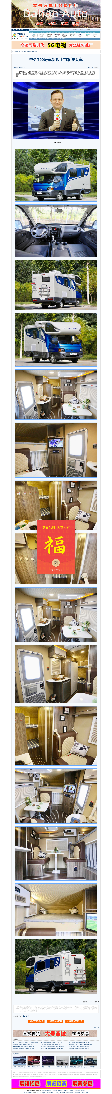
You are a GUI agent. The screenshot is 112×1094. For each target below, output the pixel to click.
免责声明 (54, 1090)
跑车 (80, 36)
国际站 (43, 1092)
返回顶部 (96, 1027)
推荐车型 (16, 1039)
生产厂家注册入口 (36, 1021)
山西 (47, 32)
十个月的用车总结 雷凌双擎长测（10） (52, 1044)
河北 (44, 32)
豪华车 (57, 36)
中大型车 (49, 36)
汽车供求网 (22, 51)
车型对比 (64, 39)
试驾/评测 (41, 39)
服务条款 (60, 1090)
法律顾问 (83, 1090)
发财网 (56, 1092)
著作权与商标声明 (46, 1090)
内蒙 (50, 32)
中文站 (39, 1092)
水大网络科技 (27, 1092)
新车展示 (96, 67)
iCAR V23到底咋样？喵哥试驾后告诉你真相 (25, 1042)
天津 (40, 32)
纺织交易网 (62, 1092)
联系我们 (72, 1090)
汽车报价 (53, 39)
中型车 (41, 36)
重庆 (94, 32)
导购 (45, 39)
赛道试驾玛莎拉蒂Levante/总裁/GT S (23, 1048)
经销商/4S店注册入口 (74, 1021)
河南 (84, 32)
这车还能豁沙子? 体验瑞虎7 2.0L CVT (52, 1042)
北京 (37, 32)
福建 (75, 32)
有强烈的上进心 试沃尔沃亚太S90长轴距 (80, 1044)
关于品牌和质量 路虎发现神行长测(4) (79, 1042)
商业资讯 (29, 51)
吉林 (56, 32)
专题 (48, 39)
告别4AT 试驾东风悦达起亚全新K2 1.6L (52, 1048)
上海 (63, 32)
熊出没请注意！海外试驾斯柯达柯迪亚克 (53, 1046)
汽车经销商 (58, 39)
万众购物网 (50, 1092)
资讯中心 (36, 39)
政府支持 (87, 29)
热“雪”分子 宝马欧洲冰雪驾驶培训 (79, 1046)
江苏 (66, 32)
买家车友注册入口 (55, 1021)
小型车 (33, 36)
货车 (95, 36)
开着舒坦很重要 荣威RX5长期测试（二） (25, 1044)
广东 (88, 32)
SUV (72, 36)
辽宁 (53, 32)
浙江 (69, 32)
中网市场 (75, 29)
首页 (31, 39)
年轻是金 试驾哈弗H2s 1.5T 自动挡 (79, 1048)
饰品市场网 (77, 1092)
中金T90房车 (25, 1016)
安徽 (72, 32)
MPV (64, 36)
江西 (78, 32)
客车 (88, 36)
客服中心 (77, 1090)
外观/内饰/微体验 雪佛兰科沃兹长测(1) (24, 1046)
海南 (91, 32)
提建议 (81, 29)
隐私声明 (66, 1090)
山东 (81, 32)
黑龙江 (59, 32)
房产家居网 (85, 1092)
